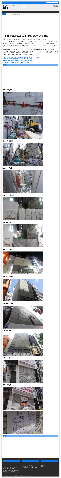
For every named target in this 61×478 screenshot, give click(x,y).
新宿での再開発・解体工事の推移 (28, 463)
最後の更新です (55, 5)
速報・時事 (23, 12)
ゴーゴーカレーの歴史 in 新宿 (28, 465)
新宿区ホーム (43, 465)
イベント (9, 12)
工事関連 (28, 12)
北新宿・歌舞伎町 (50, 12)
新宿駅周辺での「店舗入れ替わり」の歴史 (30, 467)
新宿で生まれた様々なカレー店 (28, 466)
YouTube (7, 461)
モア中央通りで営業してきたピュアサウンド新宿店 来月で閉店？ (19, 60)
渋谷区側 (44, 12)
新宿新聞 (42, 466)
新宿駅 (36, 12)
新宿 (40, 12)
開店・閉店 (4, 12)
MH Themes (24, 475)
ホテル (18, 12)
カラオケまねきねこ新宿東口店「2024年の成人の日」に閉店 (18, 59)
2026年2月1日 (56, 6)
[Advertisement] (30, 25)
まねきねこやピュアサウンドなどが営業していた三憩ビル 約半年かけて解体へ (22, 57)
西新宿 (32, 12)
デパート (14, 12)
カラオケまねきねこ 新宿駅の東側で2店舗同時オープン (16, 62)
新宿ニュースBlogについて (45, 463)
